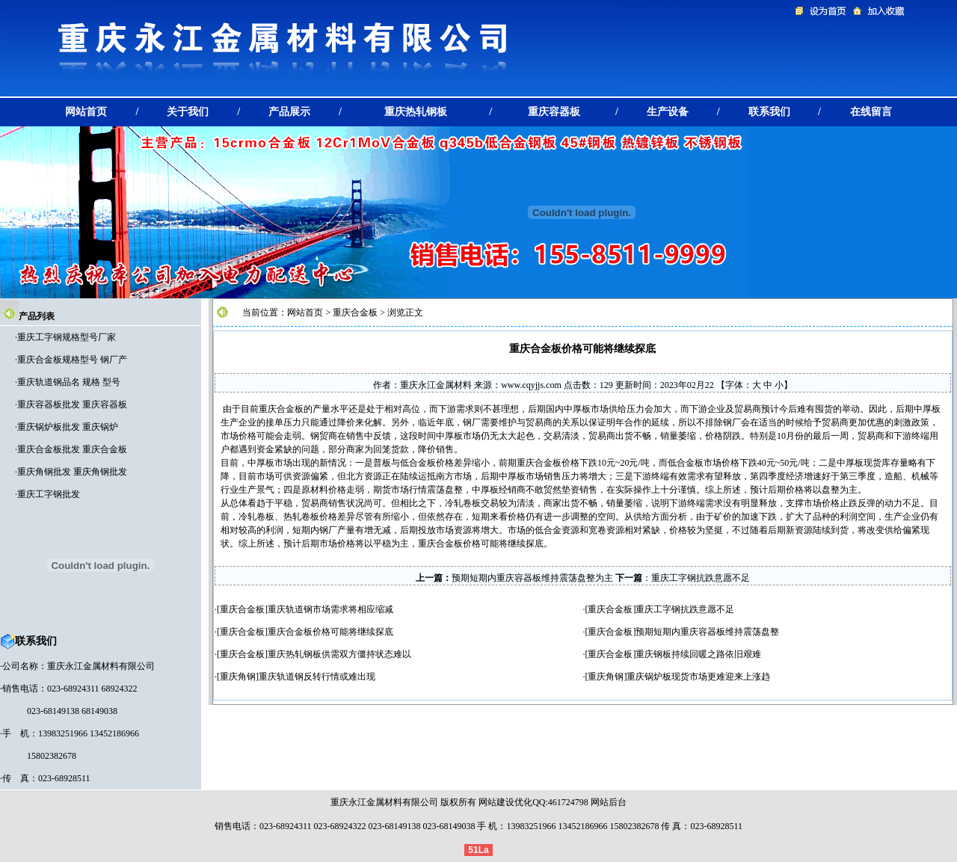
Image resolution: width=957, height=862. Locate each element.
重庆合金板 (355, 312)
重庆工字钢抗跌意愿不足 (700, 578)
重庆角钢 (238, 676)
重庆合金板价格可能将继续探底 (330, 632)
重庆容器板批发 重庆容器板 (72, 404)
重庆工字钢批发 (48, 494)
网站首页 (305, 312)
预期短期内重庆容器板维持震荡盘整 (707, 632)
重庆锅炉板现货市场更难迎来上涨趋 (698, 676)
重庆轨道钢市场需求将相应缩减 (330, 609)
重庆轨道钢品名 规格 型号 (68, 382)
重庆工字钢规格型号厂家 (66, 337)
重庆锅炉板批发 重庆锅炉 (67, 427)
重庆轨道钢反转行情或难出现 (317, 676)
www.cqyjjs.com (531, 385)
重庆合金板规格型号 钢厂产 (72, 359)
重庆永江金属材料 (436, 385)
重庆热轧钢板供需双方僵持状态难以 (339, 654)
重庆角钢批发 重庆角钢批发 (72, 472)
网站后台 (609, 802)
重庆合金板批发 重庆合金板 (72, 449)
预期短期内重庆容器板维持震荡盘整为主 (532, 578)
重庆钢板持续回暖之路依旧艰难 (698, 654)
